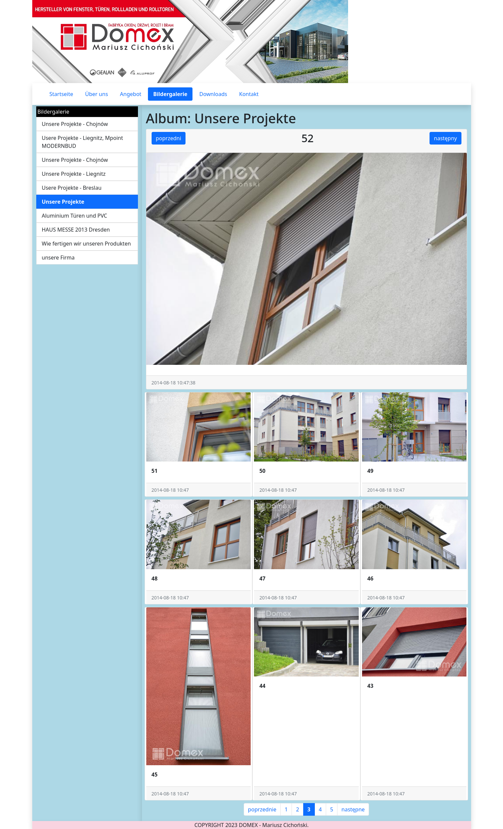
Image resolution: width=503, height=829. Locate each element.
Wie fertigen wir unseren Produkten (86, 243)
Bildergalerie (170, 94)
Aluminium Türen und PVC (74, 215)
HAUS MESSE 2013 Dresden (76, 229)
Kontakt (249, 94)
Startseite (61, 94)
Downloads (213, 94)
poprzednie (262, 809)
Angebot (130, 94)
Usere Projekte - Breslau (72, 187)
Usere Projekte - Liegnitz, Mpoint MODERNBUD (82, 142)
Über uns (96, 94)
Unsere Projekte (63, 201)
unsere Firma (58, 257)
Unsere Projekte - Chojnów (75, 124)
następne (353, 809)
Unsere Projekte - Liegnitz (74, 173)
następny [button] (445, 138)
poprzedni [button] (168, 138)
